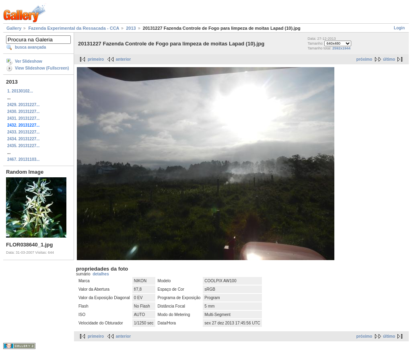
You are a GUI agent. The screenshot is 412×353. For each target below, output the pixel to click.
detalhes (101, 274)
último (389, 59)
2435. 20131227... (23, 146)
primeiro (96, 59)
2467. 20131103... (23, 159)
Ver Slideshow (28, 61)
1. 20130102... (20, 91)
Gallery (13, 28)
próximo (364, 59)
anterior (123, 59)
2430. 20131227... (23, 111)
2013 (131, 28)
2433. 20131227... (23, 132)
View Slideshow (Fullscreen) (42, 68)
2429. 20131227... (23, 105)
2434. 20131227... (23, 139)
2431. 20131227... (23, 118)
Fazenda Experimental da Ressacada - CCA (73, 28)
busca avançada (30, 47)
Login (399, 28)
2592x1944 (341, 48)
